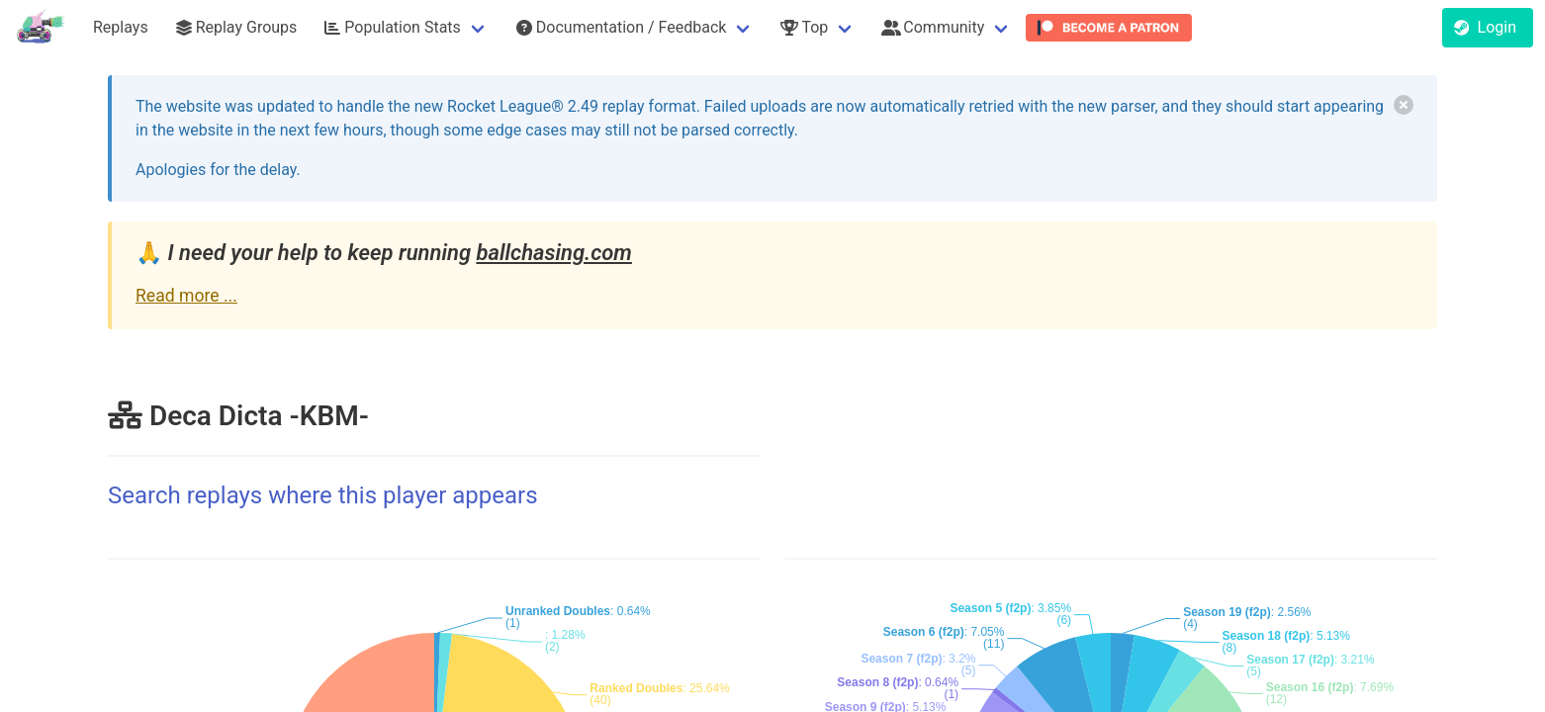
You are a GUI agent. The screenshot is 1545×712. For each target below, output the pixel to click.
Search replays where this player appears (323, 495)
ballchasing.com (553, 252)
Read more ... (186, 296)
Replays (120, 27)
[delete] (1403, 105)
